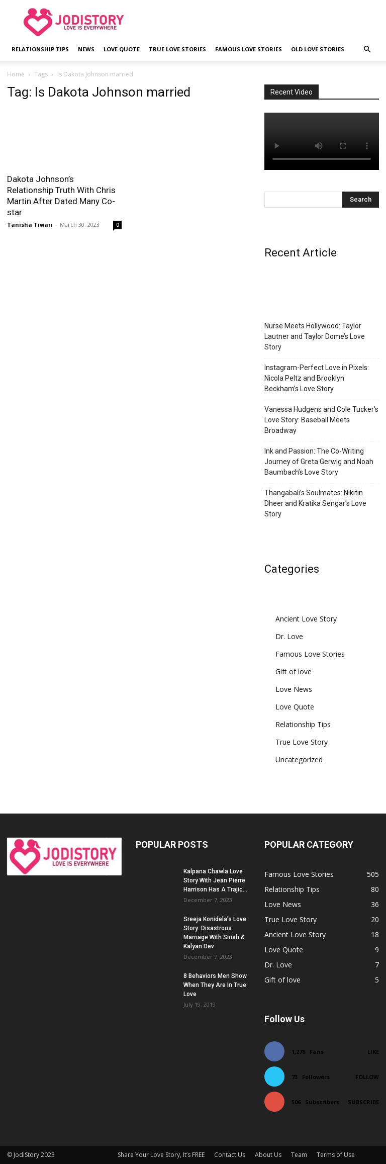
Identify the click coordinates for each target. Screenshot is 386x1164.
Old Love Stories (317, 49)
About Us (268, 1154)
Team (299, 1154)
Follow (367, 1077)
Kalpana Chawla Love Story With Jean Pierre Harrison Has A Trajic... (215, 880)
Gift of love (293, 671)
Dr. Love (289, 636)
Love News (293, 689)
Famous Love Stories (248, 49)
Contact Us (229, 1154)
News (86, 49)
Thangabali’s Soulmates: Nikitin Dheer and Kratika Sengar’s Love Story (315, 503)
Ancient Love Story (306, 618)
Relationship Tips (40, 49)
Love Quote (122, 49)
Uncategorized (299, 759)
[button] (367, 49)
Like (373, 1051)
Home (16, 74)
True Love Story (301, 742)
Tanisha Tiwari (30, 224)
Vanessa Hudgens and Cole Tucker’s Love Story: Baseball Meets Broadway (321, 419)
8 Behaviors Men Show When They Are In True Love (215, 985)
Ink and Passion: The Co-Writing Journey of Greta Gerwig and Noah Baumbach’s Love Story (318, 461)
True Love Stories (177, 49)
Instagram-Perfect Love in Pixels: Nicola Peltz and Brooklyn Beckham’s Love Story (316, 378)
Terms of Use (336, 1154)
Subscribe (363, 1102)
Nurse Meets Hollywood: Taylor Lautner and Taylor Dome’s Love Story (314, 336)
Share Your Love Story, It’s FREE (161, 1154)
